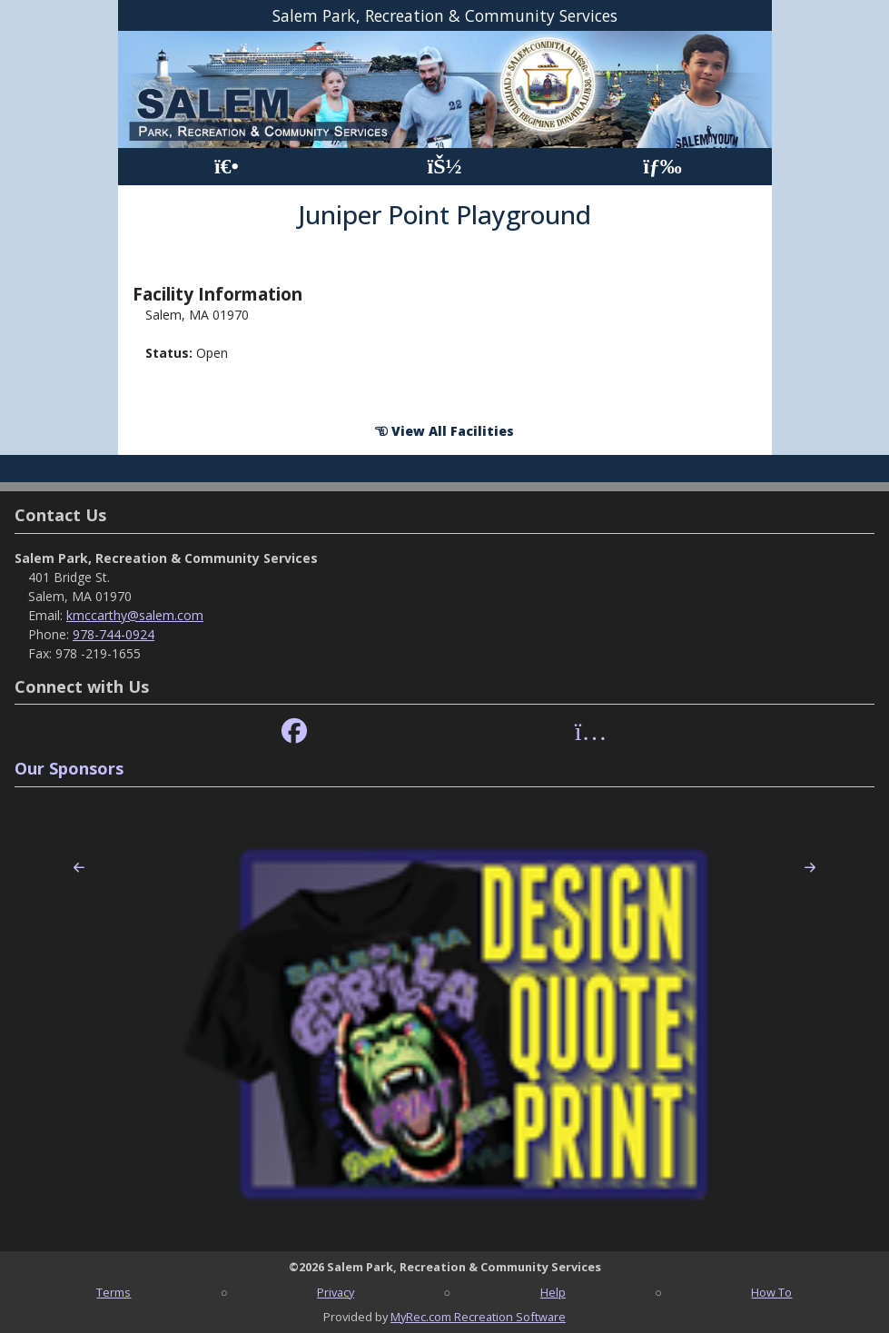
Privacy (335, 1292)
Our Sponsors (69, 768)
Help (553, 1292)
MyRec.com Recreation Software (478, 1316)
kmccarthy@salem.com (134, 615)
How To (771, 1292)
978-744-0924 (113, 634)
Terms (113, 1292)
